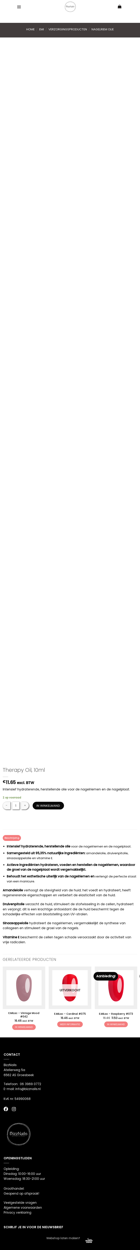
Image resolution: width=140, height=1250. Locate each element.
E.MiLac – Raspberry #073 (116, 1014)
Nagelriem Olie (103, 29)
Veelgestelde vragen (20, 1203)
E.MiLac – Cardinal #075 (70, 1014)
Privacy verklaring (17, 1213)
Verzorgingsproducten (67, 29)
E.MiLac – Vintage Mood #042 (23, 1015)
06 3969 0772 (30, 1084)
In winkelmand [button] (24, 1027)
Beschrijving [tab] (12, 838)
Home (30, 29)
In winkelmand (48, 805)
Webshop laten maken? (63, 1238)
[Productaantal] (16, 805)
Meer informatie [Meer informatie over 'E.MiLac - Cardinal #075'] (70, 1024)
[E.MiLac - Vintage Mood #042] (24, 988)
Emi (41, 29)
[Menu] (19, 7)
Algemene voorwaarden (23, 1208)
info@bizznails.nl (28, 1089)
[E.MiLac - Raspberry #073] (116, 988)
